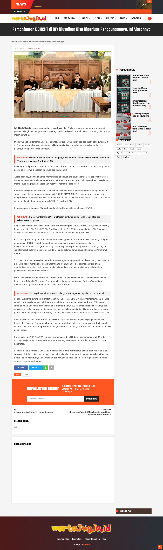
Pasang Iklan (136, 18)
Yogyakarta (126, 157)
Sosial (128, 153)
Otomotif (132, 149)
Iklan (104, 539)
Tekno (139, 153)
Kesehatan (147, 145)
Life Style (119, 149)
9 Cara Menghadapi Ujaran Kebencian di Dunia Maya (141, 115)
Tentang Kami (77, 539)
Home (57, 18)
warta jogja (86, 544)
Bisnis (26, 375)
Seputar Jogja (120, 153)
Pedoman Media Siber (92, 539)
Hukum (132, 145)
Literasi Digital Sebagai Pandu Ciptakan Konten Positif (140, 91)
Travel (145, 153)
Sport (133, 153)
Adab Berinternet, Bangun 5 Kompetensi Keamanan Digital (141, 78)
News (125, 149)
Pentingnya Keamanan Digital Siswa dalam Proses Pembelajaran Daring (141, 103)
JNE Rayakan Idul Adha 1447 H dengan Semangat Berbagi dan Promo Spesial (66, 293)
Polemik (139, 149)
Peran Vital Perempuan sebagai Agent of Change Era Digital (141, 129)
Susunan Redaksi (63, 539)
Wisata (118, 157)
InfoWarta (139, 145)
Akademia (119, 145)
